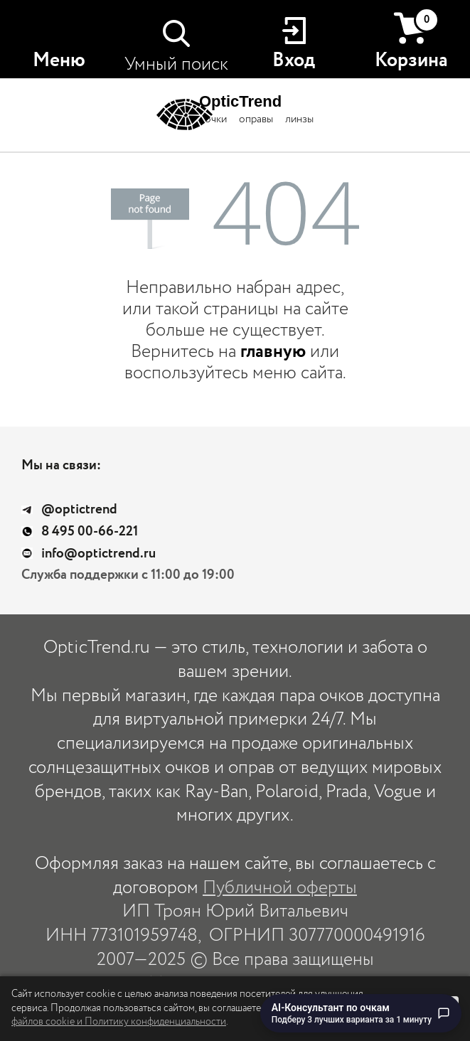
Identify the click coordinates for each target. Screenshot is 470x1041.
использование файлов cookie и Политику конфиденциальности (181, 1015)
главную (273, 351)
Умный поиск (176, 64)
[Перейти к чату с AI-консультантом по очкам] (360, 1013)
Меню (59, 60)
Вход (293, 60)
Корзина (411, 41)
